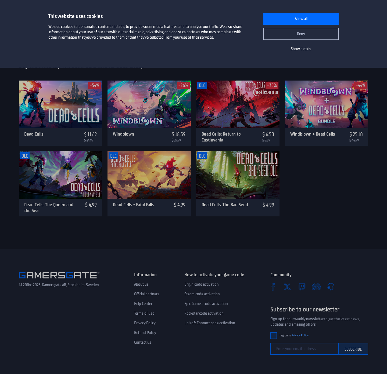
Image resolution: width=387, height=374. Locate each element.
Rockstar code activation (204, 313)
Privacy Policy (145, 323)
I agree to (294, 335)
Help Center (143, 303)
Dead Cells (34, 134)
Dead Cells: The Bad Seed (225, 205)
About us (141, 284)
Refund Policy (145, 332)
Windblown (123, 134)
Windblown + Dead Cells (312, 134)
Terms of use (144, 313)
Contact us (142, 342)
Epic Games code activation (206, 303)
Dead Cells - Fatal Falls (133, 205)
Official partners (146, 294)
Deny (301, 34)
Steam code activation (202, 294)
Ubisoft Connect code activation (209, 323)
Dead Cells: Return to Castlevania (221, 137)
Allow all (301, 18)
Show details (301, 49)
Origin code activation (201, 284)
